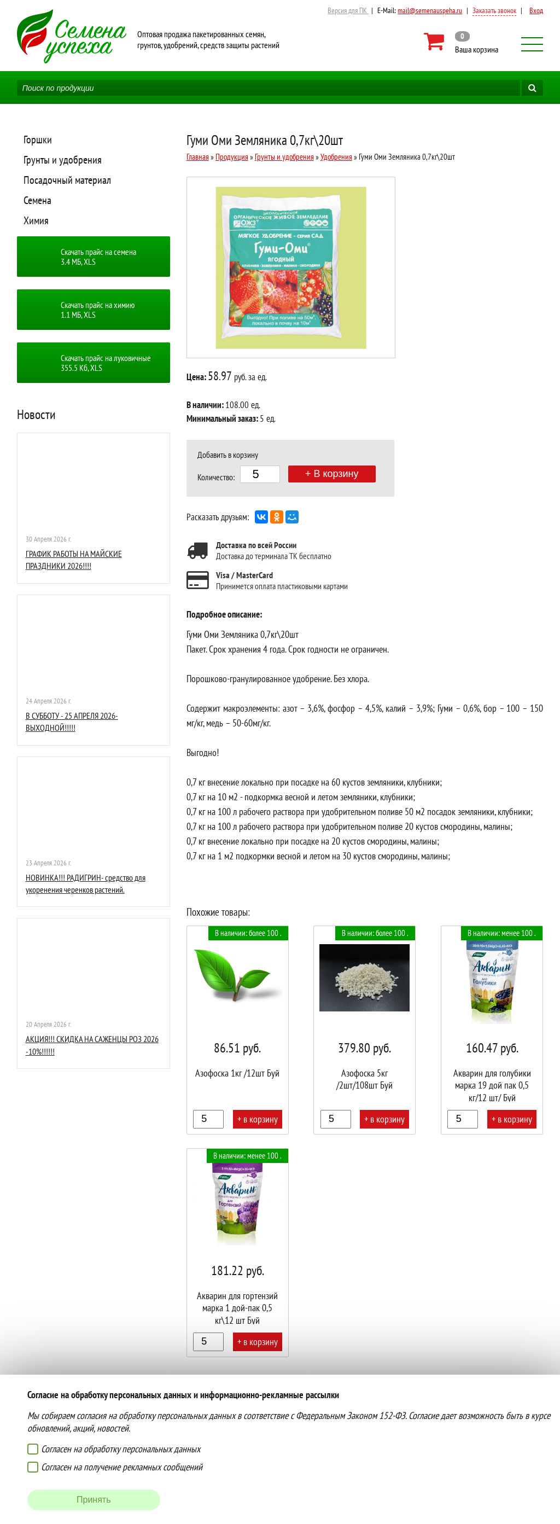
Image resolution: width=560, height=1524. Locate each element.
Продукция (231, 157)
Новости (36, 414)
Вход (536, 10)
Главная (197, 157)
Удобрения (336, 157)
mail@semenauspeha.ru (430, 10)
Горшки (38, 139)
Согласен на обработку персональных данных (120, 1448)
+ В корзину (332, 473)
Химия (36, 220)
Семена (37, 200)
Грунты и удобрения (63, 160)
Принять (94, 1499)
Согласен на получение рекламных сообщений (121, 1467)
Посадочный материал (67, 180)
